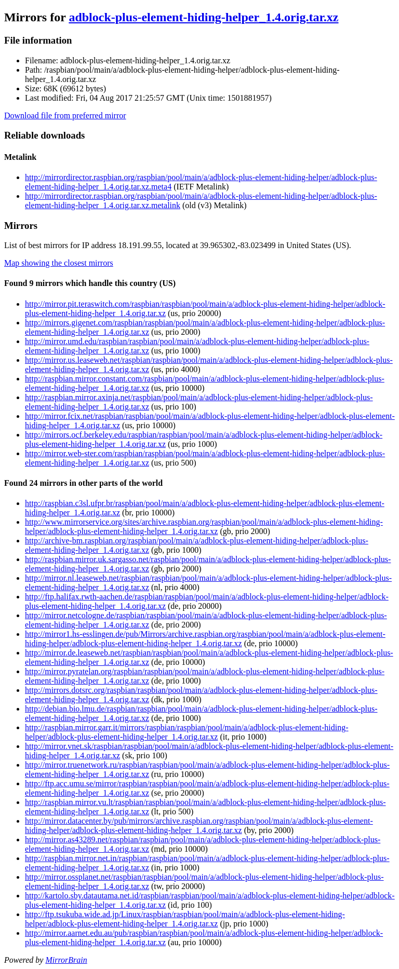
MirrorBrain (66, 960)
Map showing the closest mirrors (58, 262)
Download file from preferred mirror (65, 115)
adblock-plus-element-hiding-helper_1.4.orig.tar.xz (203, 17)
